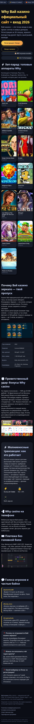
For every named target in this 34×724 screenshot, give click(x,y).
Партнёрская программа (8, 714)
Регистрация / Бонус (12, 43)
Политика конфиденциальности (10, 708)
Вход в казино (9, 49)
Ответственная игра (7, 712)
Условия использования (8, 710)
